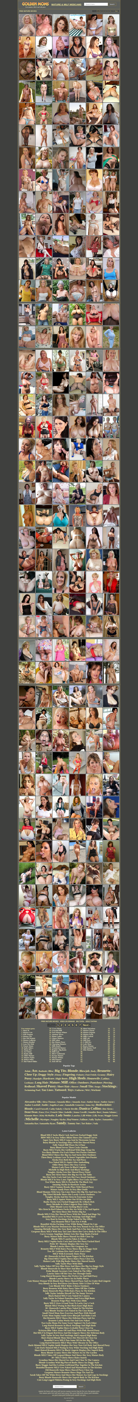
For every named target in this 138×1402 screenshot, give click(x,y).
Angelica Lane (56, 1105)
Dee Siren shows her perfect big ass (69, 1212)
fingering (69, 1074)
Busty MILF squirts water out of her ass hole (69, 1199)
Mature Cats (44, 314)
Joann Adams (109, 1112)
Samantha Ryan (47, 1123)
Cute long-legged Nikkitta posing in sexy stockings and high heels (69, 1380)
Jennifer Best (94, 1112)
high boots (62, 1078)
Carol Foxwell (41, 1109)
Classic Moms (61, 337)
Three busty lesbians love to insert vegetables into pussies (69, 1157)
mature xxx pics (80, 1395)
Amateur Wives (61, 672)
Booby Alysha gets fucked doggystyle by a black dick (69, 1202)
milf (64, 1082)
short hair (63, 1086)
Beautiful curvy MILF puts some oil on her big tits (69, 1340)
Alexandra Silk (33, 1101)
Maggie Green (111, 1115)
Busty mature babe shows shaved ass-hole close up (69, 1236)
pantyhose (96, 1082)
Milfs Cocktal (88, 1036)
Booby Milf (27, 650)
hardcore (48, 1078)
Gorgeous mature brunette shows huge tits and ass (69, 1372)
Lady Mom (87, 1044)
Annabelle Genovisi (74, 1105)
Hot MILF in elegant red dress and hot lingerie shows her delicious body (69, 1333)
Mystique (44, 1119)
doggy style (45, 1074)
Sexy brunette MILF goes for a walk (69, 1221)
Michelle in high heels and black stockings (69, 1170)
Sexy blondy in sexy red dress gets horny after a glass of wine (69, 1283)
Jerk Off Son (94, 1008)
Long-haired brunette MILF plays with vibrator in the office (69, 1343)
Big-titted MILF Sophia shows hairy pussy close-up (69, 1259)
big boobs (80, 1393)
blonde (73, 1071)
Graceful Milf (27, 672)
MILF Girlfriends (27, 1008)
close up (31, 1074)
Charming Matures (44, 986)
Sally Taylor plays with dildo (69, 1263)
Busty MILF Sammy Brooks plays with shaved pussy (69, 1187)
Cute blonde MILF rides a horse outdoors (69, 1286)
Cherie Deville (71, 1109)
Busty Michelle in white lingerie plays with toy (69, 1204)
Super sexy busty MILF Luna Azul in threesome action (69, 1140)
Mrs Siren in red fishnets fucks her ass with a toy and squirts (69, 1209)
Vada (95, 1123)
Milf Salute (111, 672)
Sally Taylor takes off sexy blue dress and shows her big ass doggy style (69, 1266)
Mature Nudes (61, 650)
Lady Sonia (63, 1115)
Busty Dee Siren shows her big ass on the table (69, 1174)
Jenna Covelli (80, 1112)
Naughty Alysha (58, 1119)
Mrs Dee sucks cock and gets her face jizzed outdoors (69, 1177)
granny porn (95, 1391)
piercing (108, 1082)
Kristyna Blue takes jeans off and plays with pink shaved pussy (69, 1330)
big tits (60, 1071)
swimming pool (32, 1090)
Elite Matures (88, 1050)
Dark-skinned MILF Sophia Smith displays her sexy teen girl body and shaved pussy (69, 1345)
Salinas (84, 1119)
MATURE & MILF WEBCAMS (66, 4)
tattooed (60, 1090)
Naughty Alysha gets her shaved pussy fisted (69, 1172)
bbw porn (73, 1393)
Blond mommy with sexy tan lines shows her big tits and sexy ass (69, 1192)
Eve (47, 1112)
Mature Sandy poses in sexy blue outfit (69, 1189)
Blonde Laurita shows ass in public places (69, 1278)
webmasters (69, 1400)
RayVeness (72, 1119)
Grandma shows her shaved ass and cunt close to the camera (69, 1360)
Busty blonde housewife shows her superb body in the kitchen (69, 1377)
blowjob (84, 1071)
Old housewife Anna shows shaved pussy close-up (69, 1370)
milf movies (61, 1391)
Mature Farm (88, 1034)
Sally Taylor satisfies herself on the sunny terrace (69, 1293)
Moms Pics (94, 337)
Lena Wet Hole (44, 337)
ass (34, 1071)
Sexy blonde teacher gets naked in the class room (69, 1310)
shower (74, 1086)
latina (105, 1078)
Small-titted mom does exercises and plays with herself (69, 1313)
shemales (95, 1393)
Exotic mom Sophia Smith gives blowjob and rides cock (69, 1315)
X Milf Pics (87, 1042)
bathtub (43, 1071)
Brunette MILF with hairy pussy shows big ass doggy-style (69, 1249)
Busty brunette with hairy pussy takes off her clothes (69, 1288)
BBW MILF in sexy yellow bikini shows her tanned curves (69, 1137)
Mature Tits (77, 314)
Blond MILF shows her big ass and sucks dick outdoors (69, 1155)
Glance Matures (94, 672)
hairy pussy (65, 1393)
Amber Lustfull (32, 1105)
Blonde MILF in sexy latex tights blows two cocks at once (69, 1179)
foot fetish (90, 1075)
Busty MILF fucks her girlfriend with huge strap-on (69, 1150)
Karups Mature (44, 1008)
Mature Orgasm (89, 1032)
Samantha (107, 1119)
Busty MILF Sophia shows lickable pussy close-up (69, 1328)
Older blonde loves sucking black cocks (69, 1207)
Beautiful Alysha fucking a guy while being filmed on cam (69, 1224)
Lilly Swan (98, 1115)
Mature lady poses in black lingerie (69, 1167)
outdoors (83, 1082)
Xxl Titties (111, 337)
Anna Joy (90, 1105)
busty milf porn (51, 1391)
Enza (41, 1112)
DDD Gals (111, 986)
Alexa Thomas (48, 1102)
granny (101, 1074)
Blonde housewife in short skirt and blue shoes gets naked (69, 1268)
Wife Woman (61, 314)
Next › (116, 11)
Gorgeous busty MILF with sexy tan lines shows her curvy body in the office (69, 1231)
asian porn (61, 1395)
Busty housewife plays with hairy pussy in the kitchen (69, 1291)
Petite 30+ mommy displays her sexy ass (69, 1244)
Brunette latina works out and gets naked (69, 1320)
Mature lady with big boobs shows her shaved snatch (69, 1261)
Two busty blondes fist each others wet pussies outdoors (69, 1152)
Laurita (76, 1115)
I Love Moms (111, 650)
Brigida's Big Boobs (94, 986)
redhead (30, 1086)
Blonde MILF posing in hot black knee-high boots (69, 1305)
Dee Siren (107, 1108)
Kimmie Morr (31, 1115)
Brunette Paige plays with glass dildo (69, 1301)
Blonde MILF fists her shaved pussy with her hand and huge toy (69, 1214)
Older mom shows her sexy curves (69, 1165)
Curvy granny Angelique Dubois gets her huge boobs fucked (69, 1234)
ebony (58, 1074)
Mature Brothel (27, 337)
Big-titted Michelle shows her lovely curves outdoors (69, 1194)
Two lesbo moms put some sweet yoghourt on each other (69, 1323)
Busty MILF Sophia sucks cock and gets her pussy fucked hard (69, 1241)
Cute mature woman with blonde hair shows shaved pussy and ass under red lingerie (69, 1281)
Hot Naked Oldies (94, 650)
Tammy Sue (74, 1123)
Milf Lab (86, 1038)
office (72, 1082)
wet (87, 1090)
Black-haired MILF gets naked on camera (69, 1296)
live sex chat (86, 1391)
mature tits (42, 1391)
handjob (37, 1078)
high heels (77, 1078)
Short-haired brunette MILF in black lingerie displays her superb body (69, 1350)
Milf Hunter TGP (89, 1048)
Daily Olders (77, 337)
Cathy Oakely (55, 1109)
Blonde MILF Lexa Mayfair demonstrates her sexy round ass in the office (69, 1226)
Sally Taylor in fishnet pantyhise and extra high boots (69, 1298)
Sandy (61, 1123)
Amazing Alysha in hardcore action (69, 1184)
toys (71, 1090)
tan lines (47, 1090)
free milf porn (56, 1393)
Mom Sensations (111, 1008)
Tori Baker (86, 1123)
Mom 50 (27, 314)
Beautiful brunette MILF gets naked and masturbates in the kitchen (69, 1367)
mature (55, 1082)
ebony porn (88, 1393)
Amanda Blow (64, 1102)
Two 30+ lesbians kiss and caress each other (69, 1251)
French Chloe (56, 1112)
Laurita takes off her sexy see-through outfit (69, 1273)
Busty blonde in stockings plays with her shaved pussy (69, 1142)
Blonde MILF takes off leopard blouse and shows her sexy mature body (69, 1355)
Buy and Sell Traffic (69, 1398)
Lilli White (86, 1115)
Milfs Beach (61, 986)
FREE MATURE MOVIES (28, 11)
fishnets (80, 1075)
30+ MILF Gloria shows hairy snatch (69, 1357)
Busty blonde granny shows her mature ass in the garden (69, 1352)
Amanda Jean (78, 1102)
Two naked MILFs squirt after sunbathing (69, 1162)
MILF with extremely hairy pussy (69, 1254)
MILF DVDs (80, 1021)
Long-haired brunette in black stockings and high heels (69, 1325)
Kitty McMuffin (47, 1115)
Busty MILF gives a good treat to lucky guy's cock (69, 1303)
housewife (93, 1078)
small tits (86, 1086)
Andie (45, 1104)
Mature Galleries (111, 314)
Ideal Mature (77, 1008)
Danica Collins (90, 1108)
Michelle (32, 1119)
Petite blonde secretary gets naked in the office (69, 1271)
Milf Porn (86, 1040)
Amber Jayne (107, 1102)
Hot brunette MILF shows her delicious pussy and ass (69, 1318)
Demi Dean (31, 1111)
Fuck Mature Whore (44, 672)
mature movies (71, 1391)
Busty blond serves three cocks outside (69, 1147)
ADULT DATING (91, 1021)
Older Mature (44, 650)
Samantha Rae (31, 1123)
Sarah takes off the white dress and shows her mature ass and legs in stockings (69, 1375)
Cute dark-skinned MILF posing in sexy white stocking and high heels (69, 1348)
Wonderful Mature (77, 986)
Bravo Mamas (88, 1046)
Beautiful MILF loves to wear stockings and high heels (69, 1216)
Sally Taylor (95, 1119)
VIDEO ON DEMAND (67, 1021)
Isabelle (68, 1112)
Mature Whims (61, 1008)
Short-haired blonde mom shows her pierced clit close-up (69, 1338)
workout (96, 1090)
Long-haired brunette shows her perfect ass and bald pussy (69, 1276)
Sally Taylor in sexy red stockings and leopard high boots (69, 1335)
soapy (98, 1086)
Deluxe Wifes (77, 650)
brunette (103, 1071)
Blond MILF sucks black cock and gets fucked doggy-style (69, 1135)
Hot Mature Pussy (27, 986)
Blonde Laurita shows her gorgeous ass (69, 1246)
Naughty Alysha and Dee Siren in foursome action (69, 1197)
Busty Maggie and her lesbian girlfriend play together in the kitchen (69, 1365)
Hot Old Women (94, 314)
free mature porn (45, 1393)
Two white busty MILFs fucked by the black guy (69, 1182)
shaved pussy (46, 1086)
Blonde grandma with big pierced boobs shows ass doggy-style (69, 1362)
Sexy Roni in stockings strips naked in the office (69, 1219)
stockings (109, 1086)
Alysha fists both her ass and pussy (69, 1160)
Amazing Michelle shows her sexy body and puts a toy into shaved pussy (69, 1229)
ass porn (55, 1395)
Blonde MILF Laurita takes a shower (69, 1239)
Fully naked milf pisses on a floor (69, 1145)
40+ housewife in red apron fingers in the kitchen (69, 1256)
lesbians (29, 1082)
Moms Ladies (77, 672)
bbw (50, 1071)
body (93, 1071)
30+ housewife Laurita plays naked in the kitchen (69, 1308)
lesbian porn (70, 1395)
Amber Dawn (93, 1102)
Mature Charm (88, 1030)
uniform (79, 1090)
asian (27, 1071)
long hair (41, 1082)
